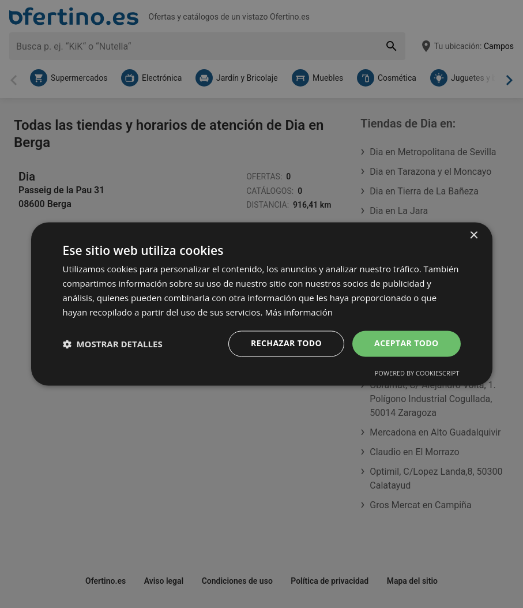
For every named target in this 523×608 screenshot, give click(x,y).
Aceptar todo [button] (406, 343)
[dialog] (261, 303)
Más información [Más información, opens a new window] (298, 312)
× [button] (473, 235)
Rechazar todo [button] (286, 343)
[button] (113, 343)
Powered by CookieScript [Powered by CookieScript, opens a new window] (417, 373)
